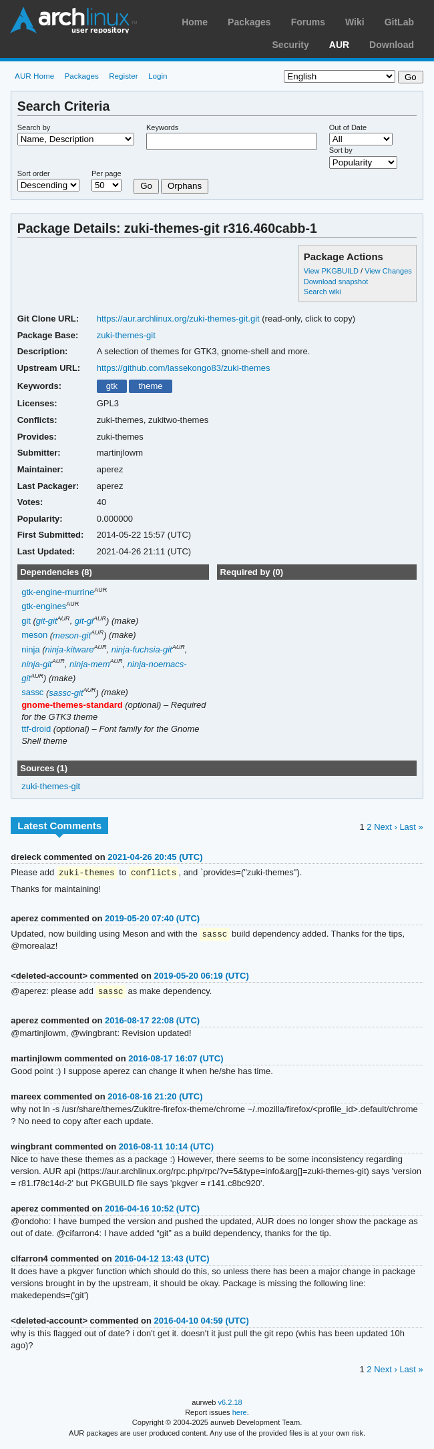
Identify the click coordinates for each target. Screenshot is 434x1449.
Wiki (355, 22)
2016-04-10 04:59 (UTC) (201, 1323)
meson (34, 635)
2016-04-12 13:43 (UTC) (161, 1261)
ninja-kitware (69, 649)
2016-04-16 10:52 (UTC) (152, 1210)
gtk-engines (43, 607)
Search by (34, 127)
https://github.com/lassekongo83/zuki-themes (183, 368)
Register (123, 75)
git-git (46, 621)
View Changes (388, 271)
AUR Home (34, 75)
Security (290, 44)
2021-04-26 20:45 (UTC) (154, 857)
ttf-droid (36, 729)
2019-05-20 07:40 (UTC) (152, 919)
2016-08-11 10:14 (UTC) (166, 1148)
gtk (112, 386)
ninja (30, 649)
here (239, 1414)
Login (158, 75)
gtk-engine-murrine (57, 592)
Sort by (341, 150)
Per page (106, 173)
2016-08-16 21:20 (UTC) (154, 1098)
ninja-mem (89, 664)
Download (391, 44)
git (26, 621)
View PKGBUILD (332, 271)
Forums (308, 22)
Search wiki (322, 292)
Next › (385, 827)
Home (195, 22)
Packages (249, 22)
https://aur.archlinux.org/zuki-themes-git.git (178, 319)
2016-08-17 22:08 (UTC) (152, 1022)
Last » (411, 827)
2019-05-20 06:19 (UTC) (201, 977)
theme (150, 386)
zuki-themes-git (126, 335)
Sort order (33, 173)
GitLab (399, 22)
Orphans (185, 186)
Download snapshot (336, 282)
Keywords (162, 127)
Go (146, 186)
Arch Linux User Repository (73, 20)
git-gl (84, 621)
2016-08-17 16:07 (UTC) (175, 1060)
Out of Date (348, 127)
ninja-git (36, 664)
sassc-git (66, 693)
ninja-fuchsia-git (142, 649)
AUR (339, 44)
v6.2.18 (230, 1404)
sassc (32, 693)
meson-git (72, 635)
